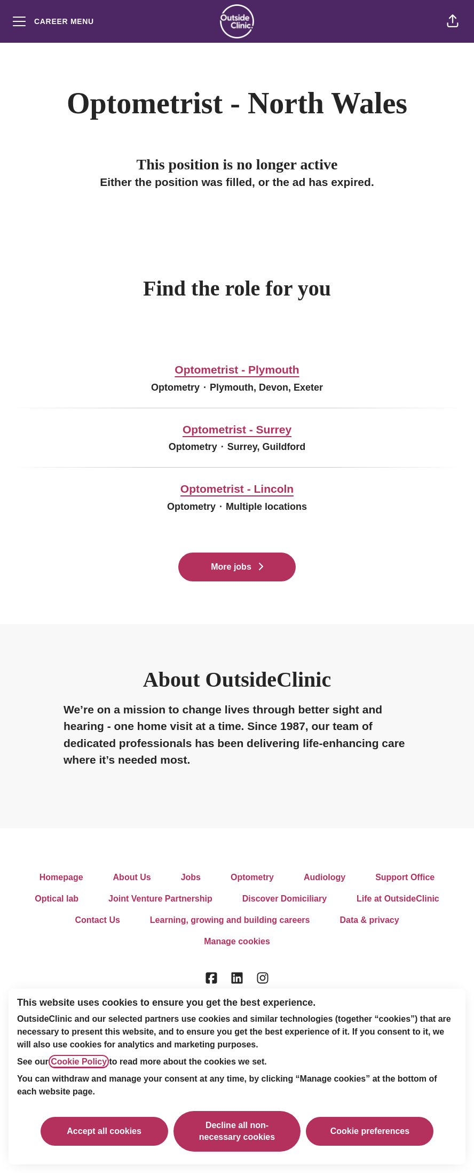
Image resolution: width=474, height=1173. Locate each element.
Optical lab (56, 898)
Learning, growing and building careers (230, 920)
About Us (132, 877)
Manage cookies (237, 941)
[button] (453, 21)
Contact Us (97, 920)
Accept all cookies (104, 1131)
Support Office (404, 877)
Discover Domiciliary (284, 898)
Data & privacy (369, 920)
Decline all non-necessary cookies (237, 1131)
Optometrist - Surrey (237, 429)
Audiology (324, 877)
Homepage (61, 877)
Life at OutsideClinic (398, 898)
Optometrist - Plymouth (237, 369)
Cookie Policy (79, 1061)
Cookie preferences (370, 1131)
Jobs (191, 877)
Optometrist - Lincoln (237, 489)
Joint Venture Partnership (160, 898)
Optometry (252, 877)
